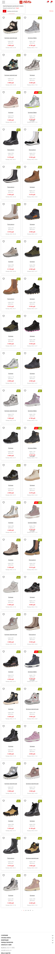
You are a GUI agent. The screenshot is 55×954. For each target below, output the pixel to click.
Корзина (51, 1)
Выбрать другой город (12, 11)
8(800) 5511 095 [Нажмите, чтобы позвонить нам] (8, 947)
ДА (4, 11)
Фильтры (51, 11)
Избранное (48, 1)
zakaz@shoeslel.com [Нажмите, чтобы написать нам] (6, 950)
